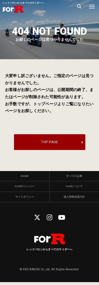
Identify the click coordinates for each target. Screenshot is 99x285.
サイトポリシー (24, 199)
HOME (25, 177)
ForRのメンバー (24, 188)
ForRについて (74, 188)
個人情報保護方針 (74, 199)
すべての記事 (74, 177)
